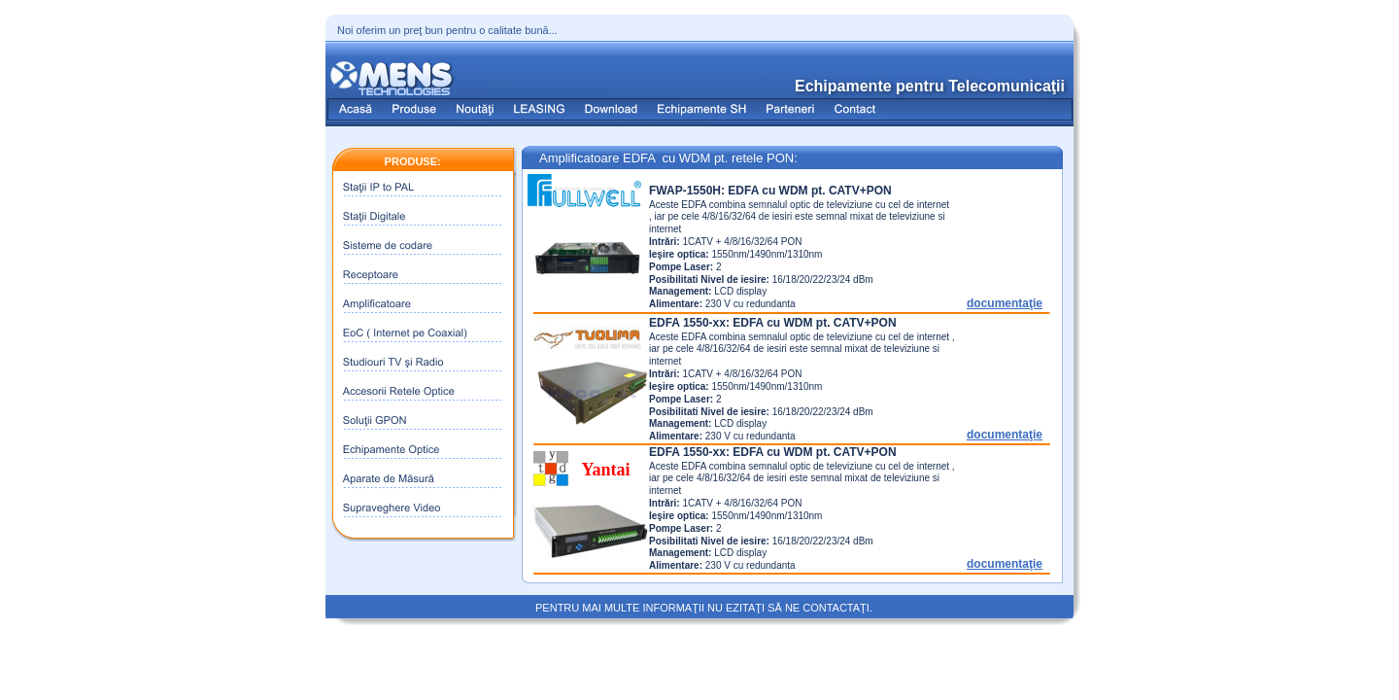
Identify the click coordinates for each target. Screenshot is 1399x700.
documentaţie (1004, 303)
